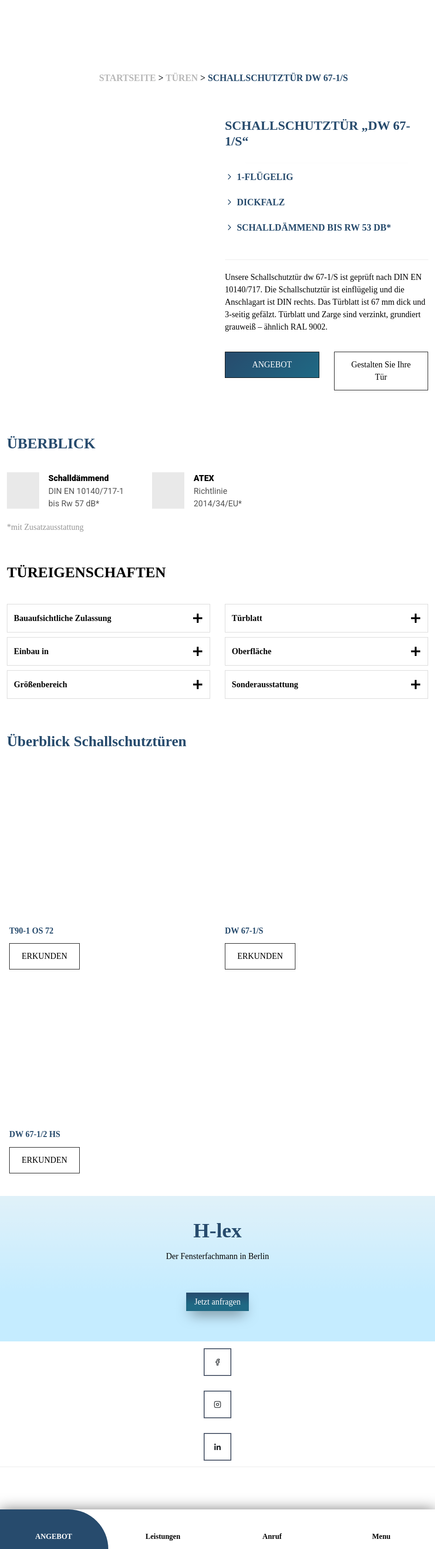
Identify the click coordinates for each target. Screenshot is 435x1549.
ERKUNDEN (44, 956)
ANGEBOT (272, 364)
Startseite (127, 78)
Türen (181, 78)
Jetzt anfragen (217, 1301)
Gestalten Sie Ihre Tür (381, 371)
